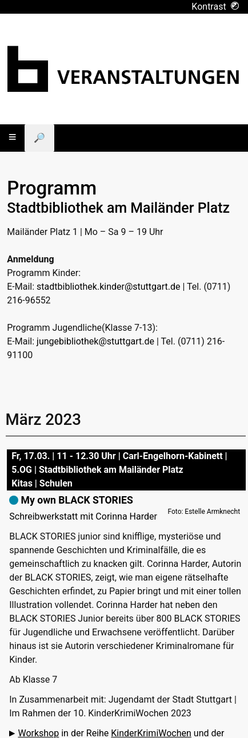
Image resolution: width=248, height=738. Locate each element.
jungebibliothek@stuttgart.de (95, 341)
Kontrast (215, 6)
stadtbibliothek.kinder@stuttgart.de (108, 286)
